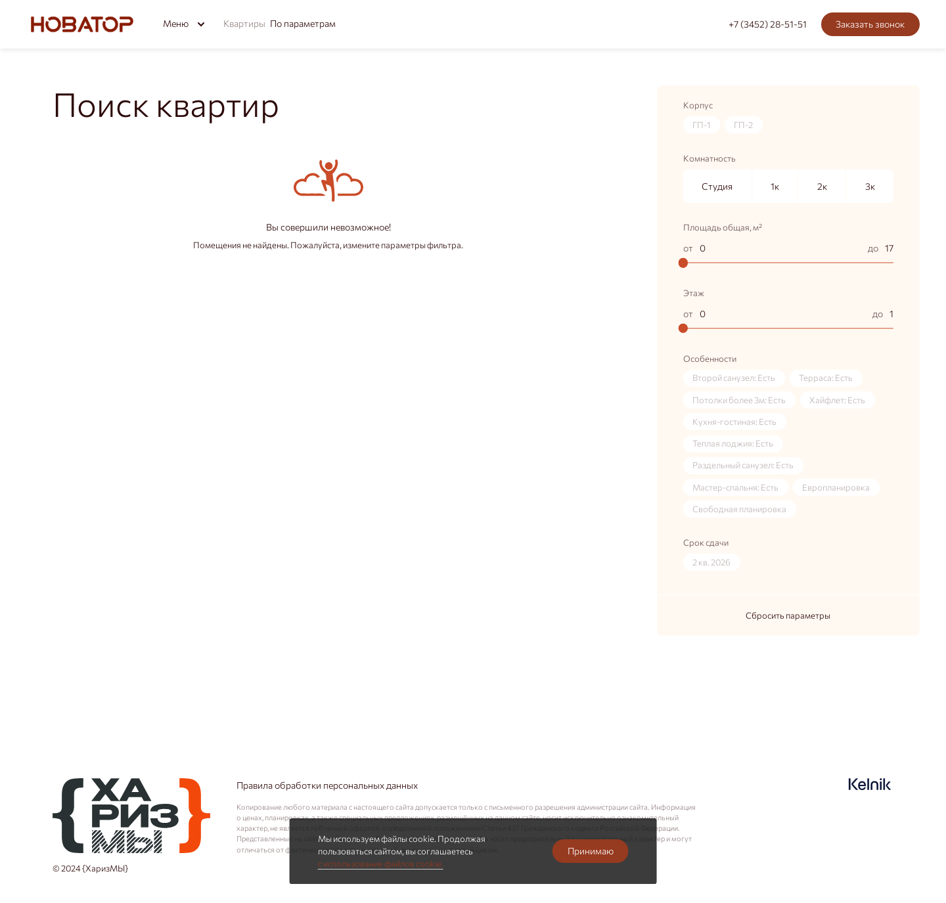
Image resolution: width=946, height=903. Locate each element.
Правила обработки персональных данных (327, 785)
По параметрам (303, 23)
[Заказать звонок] (870, 24)
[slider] (683, 262)
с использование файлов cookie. (380, 863)
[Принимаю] (590, 851)
